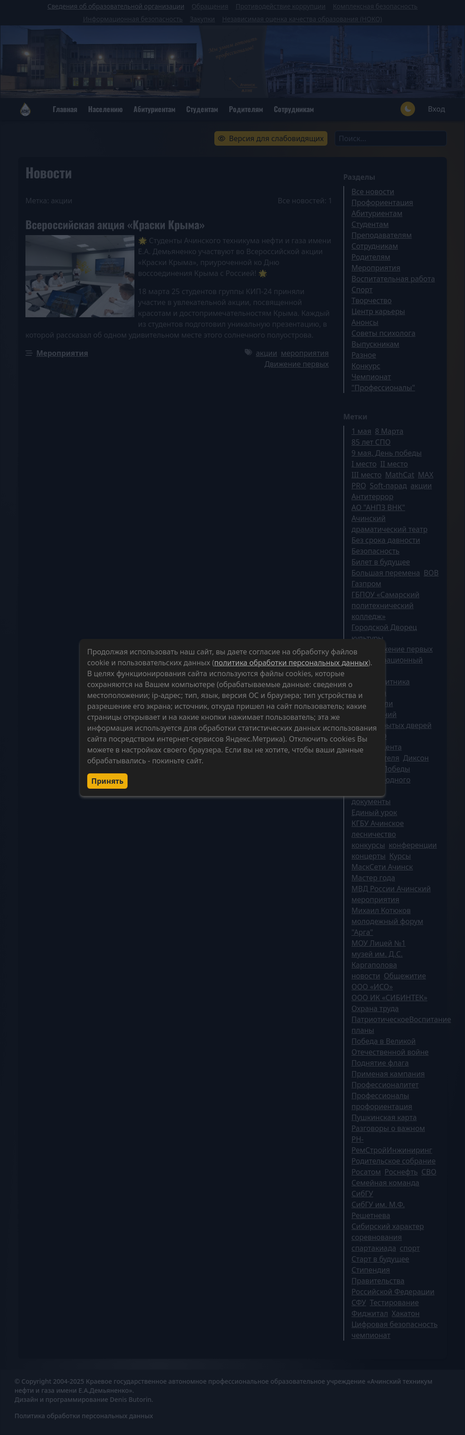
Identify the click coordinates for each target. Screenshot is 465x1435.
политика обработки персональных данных (291, 663)
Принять (107, 781)
